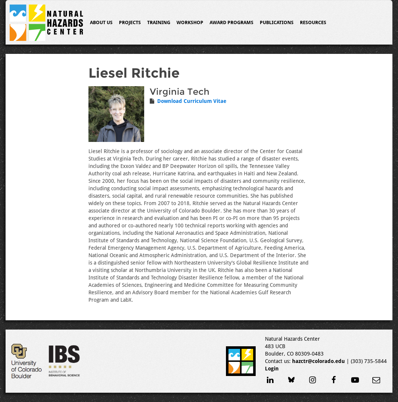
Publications (277, 22)
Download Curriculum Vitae (191, 101)
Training (158, 22)
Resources (313, 22)
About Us (101, 22)
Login (272, 369)
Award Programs (231, 22)
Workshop (190, 22)
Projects (130, 22)
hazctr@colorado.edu (318, 361)
